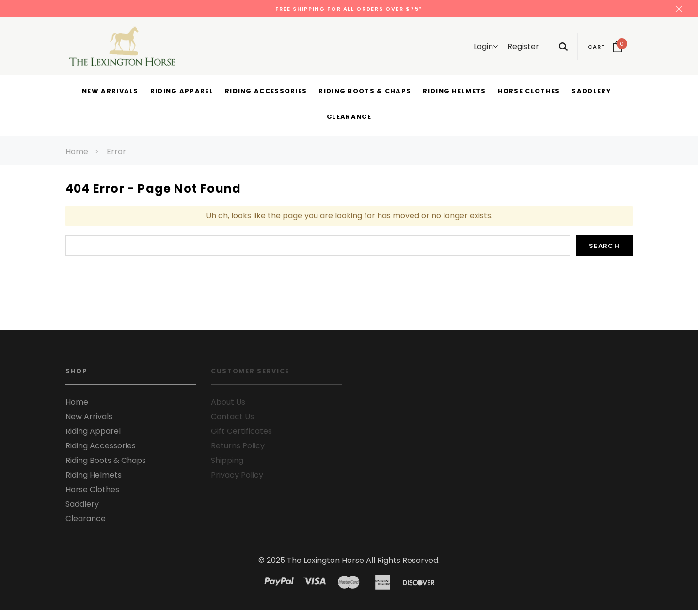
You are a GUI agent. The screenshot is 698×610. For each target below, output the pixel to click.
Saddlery (82, 504)
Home (76, 151)
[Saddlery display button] (591, 91)
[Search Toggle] (563, 46)
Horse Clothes (92, 489)
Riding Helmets (93, 474)
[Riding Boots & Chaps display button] (364, 91)
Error (116, 151)
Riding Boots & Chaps (105, 460)
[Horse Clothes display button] (529, 91)
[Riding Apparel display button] (181, 91)
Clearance (85, 518)
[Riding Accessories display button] (266, 91)
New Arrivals (88, 416)
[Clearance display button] (349, 117)
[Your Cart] (605, 46)
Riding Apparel (93, 431)
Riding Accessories (100, 445)
